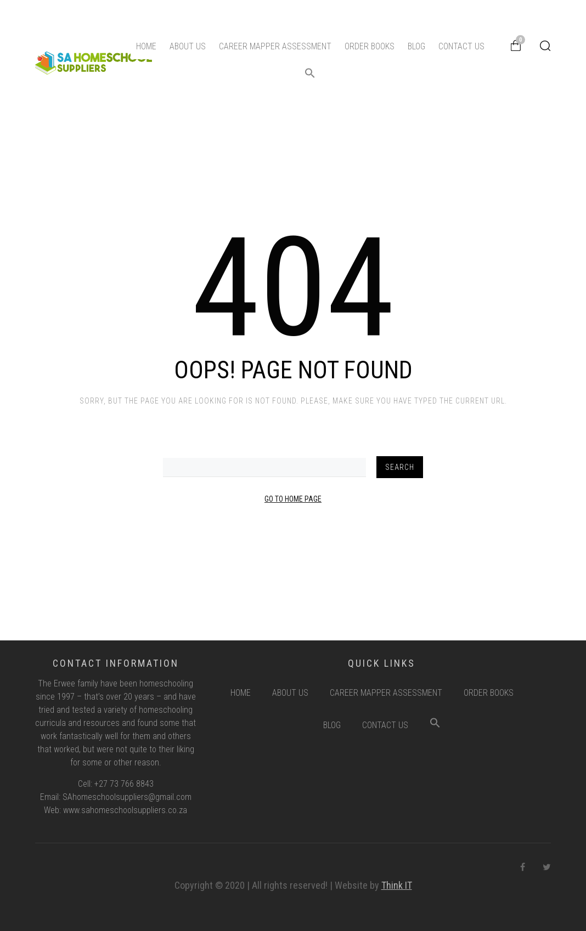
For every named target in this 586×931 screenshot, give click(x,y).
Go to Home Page (293, 499)
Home (146, 46)
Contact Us (461, 46)
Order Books (370, 46)
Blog (416, 46)
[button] (310, 75)
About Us (188, 46)
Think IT (396, 885)
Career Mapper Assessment (275, 46)
